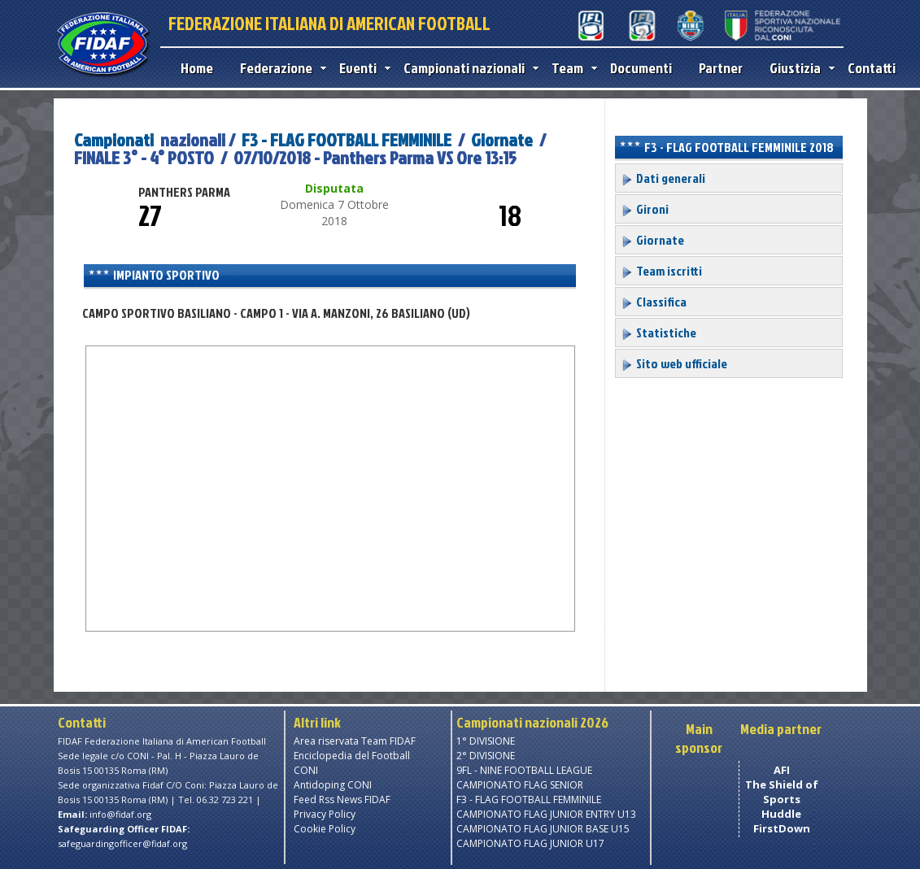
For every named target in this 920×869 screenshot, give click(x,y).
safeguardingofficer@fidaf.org (122, 843)
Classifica (654, 302)
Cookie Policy (324, 829)
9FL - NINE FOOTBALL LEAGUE (524, 770)
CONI (306, 770)
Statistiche (658, 332)
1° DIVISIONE (485, 741)
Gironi (645, 209)
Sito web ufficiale (674, 363)
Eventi (361, 68)
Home (197, 68)
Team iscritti (661, 271)
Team (571, 68)
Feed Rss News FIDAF (342, 799)
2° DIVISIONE (485, 756)
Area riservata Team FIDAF (355, 741)
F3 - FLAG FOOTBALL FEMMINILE (348, 139)
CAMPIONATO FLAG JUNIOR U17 (530, 843)
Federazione (279, 68)
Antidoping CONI (333, 785)
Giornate (502, 139)
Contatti (872, 68)
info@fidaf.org (120, 814)
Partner (721, 68)
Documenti (641, 68)
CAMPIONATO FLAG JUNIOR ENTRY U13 (546, 814)
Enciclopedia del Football (352, 756)
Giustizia (798, 68)
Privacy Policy (324, 814)
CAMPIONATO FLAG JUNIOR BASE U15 (543, 829)
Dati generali (663, 178)
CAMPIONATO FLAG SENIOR (519, 785)
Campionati (114, 139)
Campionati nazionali (467, 68)
